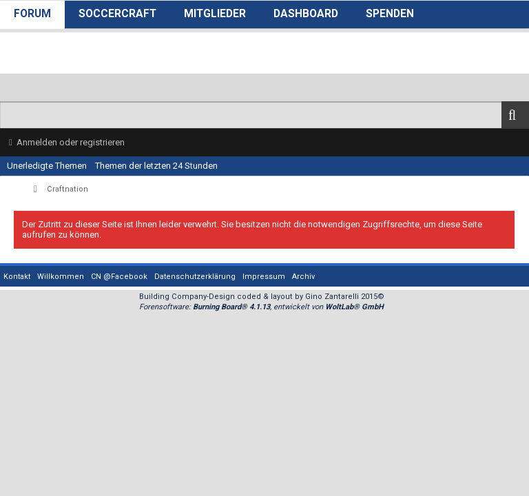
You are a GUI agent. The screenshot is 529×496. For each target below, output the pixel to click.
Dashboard (305, 14)
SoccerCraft (117, 14)
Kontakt (16, 276)
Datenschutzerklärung (195, 276)
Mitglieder (215, 14)
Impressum (263, 276)
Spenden (390, 14)
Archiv (303, 276)
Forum (32, 14)
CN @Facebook (119, 276)
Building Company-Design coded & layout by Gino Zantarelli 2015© (261, 296)
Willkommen (60, 276)
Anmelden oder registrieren (71, 142)
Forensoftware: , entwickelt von (261, 306)
